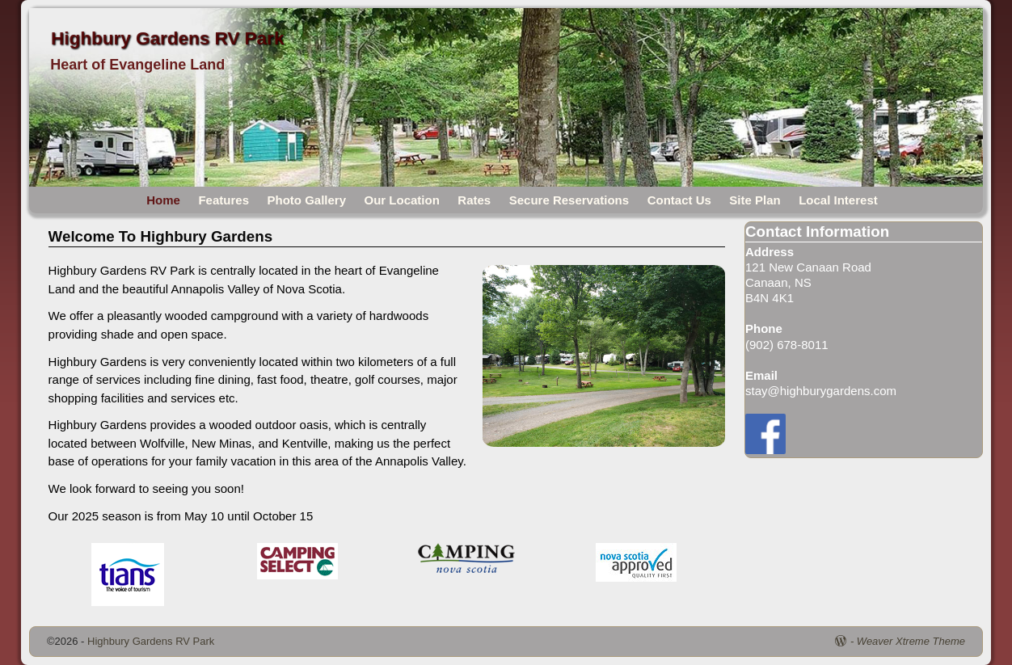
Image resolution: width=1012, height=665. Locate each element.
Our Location (402, 200)
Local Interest (838, 200)
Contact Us (679, 200)
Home (163, 200)
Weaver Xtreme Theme (911, 641)
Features (223, 200)
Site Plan (754, 200)
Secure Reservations (569, 200)
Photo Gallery (306, 200)
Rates (474, 200)
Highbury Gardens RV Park (167, 38)
